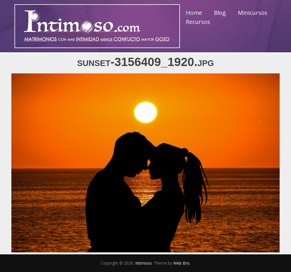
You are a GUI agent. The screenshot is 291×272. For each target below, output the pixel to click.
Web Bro (181, 263)
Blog (220, 13)
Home (194, 13)
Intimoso (143, 263)
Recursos (198, 22)
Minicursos (252, 13)
